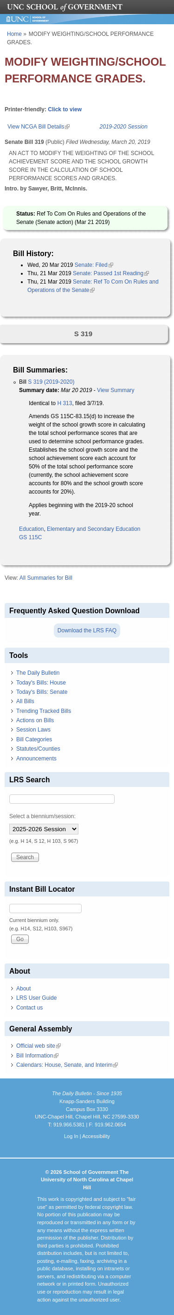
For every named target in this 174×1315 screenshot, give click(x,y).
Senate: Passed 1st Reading (111, 273)
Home (14, 34)
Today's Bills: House (41, 682)
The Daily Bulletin (37, 673)
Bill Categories (34, 739)
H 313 (64, 403)
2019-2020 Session (124, 126)
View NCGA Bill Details (38, 126)
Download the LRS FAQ (87, 630)
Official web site (38, 1046)
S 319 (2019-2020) (51, 382)
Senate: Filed (94, 265)
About (23, 988)
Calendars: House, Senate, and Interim (67, 1065)
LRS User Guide (36, 998)
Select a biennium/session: (42, 816)
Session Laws (33, 729)
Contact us (29, 1007)
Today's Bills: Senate (41, 692)
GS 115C (30, 537)
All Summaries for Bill (45, 578)
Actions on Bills (35, 720)
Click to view (65, 109)
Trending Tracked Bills (43, 711)
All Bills (25, 701)
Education (31, 529)
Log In (71, 1136)
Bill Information (37, 1055)
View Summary (115, 390)
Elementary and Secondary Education (93, 529)
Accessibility (96, 1136)
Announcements (36, 758)
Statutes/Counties (38, 749)
